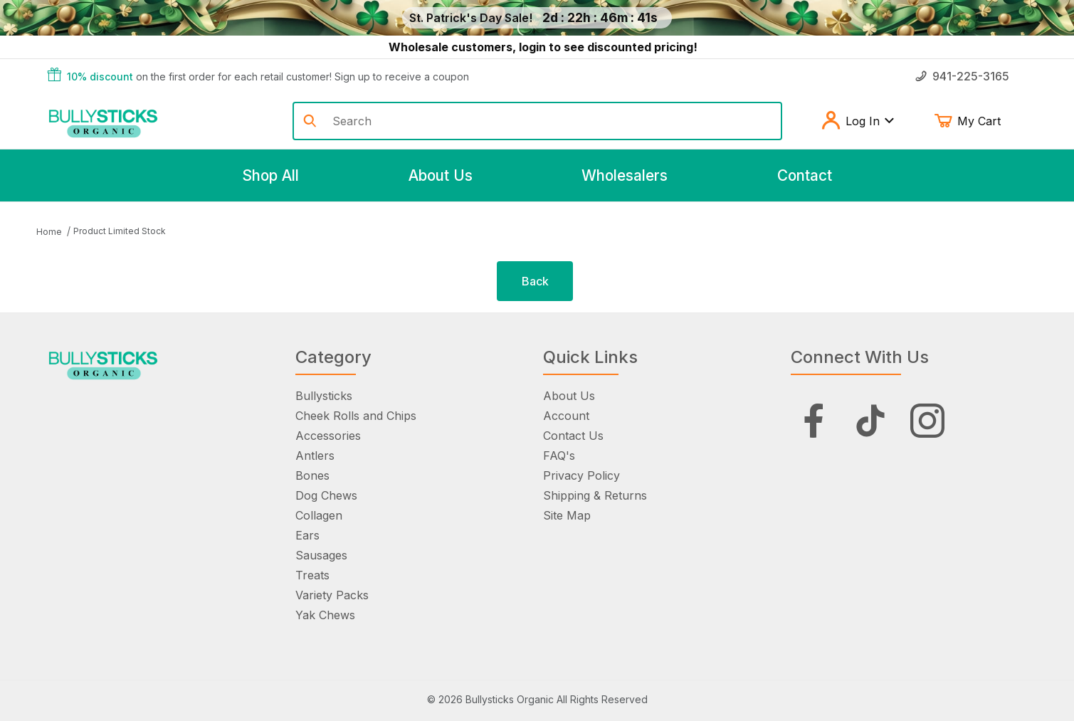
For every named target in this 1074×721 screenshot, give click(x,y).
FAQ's (559, 455)
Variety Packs (332, 595)
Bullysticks (323, 396)
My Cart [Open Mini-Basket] (978, 121)
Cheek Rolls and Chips (355, 416)
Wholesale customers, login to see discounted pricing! (543, 47)
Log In (857, 121)
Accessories (328, 435)
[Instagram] (927, 420)
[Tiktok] (870, 420)
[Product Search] (551, 121)
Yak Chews (325, 615)
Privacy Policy (581, 475)
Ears (307, 535)
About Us (569, 396)
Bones (312, 475)
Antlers (315, 455)
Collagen (318, 515)
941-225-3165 (962, 76)
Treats (312, 575)
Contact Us (573, 435)
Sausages (321, 555)
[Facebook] (813, 420)
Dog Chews (326, 495)
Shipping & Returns (595, 495)
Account (566, 416)
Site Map (567, 515)
